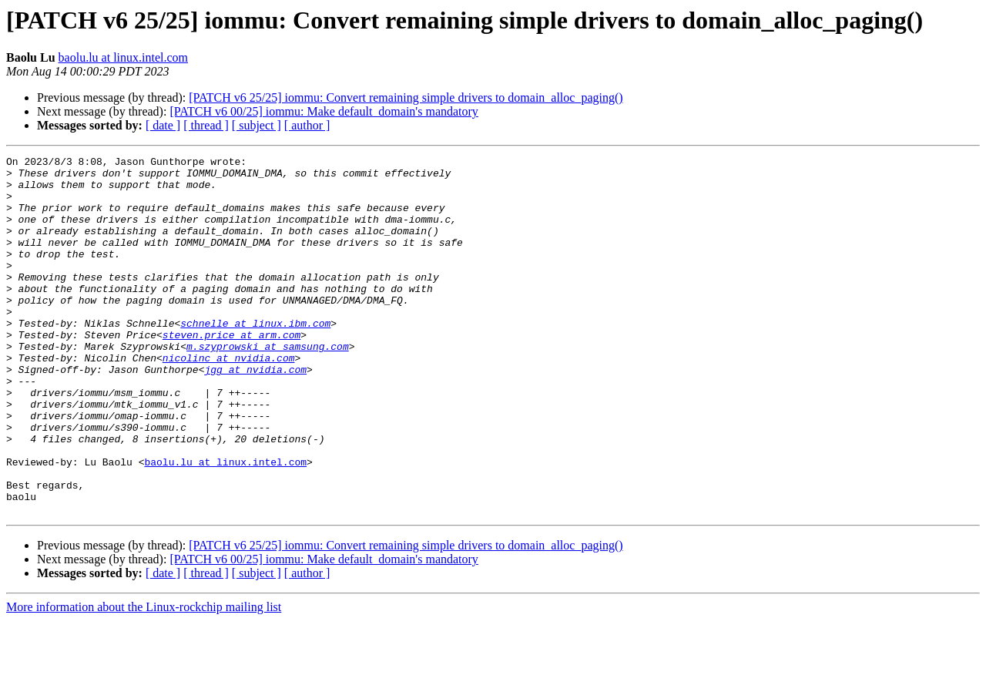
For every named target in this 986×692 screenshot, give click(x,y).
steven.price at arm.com (231, 371)
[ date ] (163, 125)
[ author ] (307, 125)
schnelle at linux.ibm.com (255, 357)
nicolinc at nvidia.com (229, 399)
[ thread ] (206, 125)
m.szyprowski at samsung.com (267, 385)
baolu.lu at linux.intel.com (123, 57)
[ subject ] (256, 125)
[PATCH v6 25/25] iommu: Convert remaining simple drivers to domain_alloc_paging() (405, 97)
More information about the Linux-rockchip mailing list (143, 678)
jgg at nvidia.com (255, 413)
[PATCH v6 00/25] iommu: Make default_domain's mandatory (323, 111)
